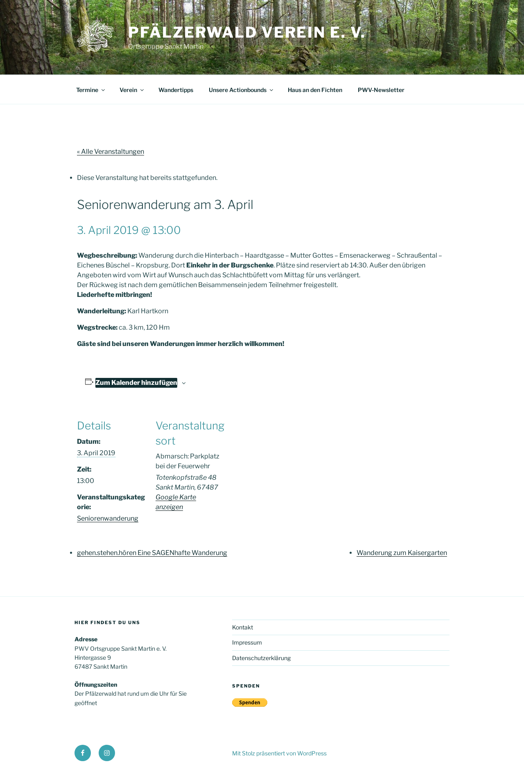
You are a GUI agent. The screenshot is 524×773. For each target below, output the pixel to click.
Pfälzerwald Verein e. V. (247, 32)
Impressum (247, 642)
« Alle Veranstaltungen (110, 151)
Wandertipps (175, 89)
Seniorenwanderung (107, 518)
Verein (132, 89)
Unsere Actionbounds (241, 89)
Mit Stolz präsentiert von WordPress (279, 753)
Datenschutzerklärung (261, 657)
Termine (91, 89)
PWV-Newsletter (381, 89)
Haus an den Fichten (315, 89)
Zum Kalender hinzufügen (136, 382)
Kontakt (242, 627)
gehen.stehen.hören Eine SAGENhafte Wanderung (152, 553)
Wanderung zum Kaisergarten (402, 553)
